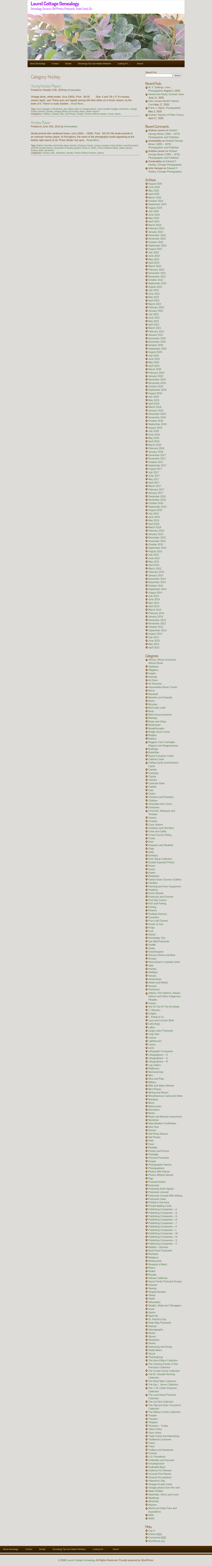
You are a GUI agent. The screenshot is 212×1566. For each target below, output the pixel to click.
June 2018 (154, 434)
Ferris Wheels (156, 893)
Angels (152, 673)
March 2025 (154, 197)
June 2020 (154, 359)
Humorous (154, 989)
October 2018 (155, 421)
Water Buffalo (155, 1491)
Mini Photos (154, 1089)
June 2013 (154, 640)
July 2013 (153, 637)
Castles (152, 786)
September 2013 (157, 630)
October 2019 (155, 386)
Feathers (153, 890)
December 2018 (157, 414)
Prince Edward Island (108, 148)
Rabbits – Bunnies (158, 1247)
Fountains (153, 917)
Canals (152, 776)
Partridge (153, 1154)
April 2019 (153, 403)
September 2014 (157, 589)
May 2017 (153, 479)
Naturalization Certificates (162, 1123)
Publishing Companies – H (162, 1219)
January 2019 (155, 410)
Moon (151, 1103)
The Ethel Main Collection (162, 1381)
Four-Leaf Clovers (158, 920)
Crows (151, 838)
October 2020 (155, 345)
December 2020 (157, 338)
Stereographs (155, 1329)
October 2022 (155, 280)
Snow (110, 114)
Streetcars (154, 1340)
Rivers (151, 1267)
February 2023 (156, 269)
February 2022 (156, 307)
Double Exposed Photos (161, 862)
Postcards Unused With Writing (165, 1195)
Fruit (150, 931)
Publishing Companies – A (162, 1209)
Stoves (152, 1336)
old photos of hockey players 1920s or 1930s (75, 148)
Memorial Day (156, 1072)
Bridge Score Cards (159, 732)
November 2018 (157, 417)
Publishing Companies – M (163, 1233)
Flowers (152, 910)
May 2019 (153, 400)
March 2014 (154, 609)
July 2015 (153, 554)
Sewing (152, 1288)
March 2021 (154, 328)
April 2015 (153, 565)
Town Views (154, 1432)
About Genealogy (37, 63)
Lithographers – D (158, 1055)
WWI (151, 1515)
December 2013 (157, 620)
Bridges (152, 735)
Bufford (152, 738)
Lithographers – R (158, 1061)
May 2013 (153, 644)
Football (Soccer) (157, 914)
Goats (151, 948)
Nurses (152, 1130)
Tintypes (153, 1422)
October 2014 (155, 585)
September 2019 (157, 390)
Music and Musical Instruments (165, 1116)
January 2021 (155, 335)
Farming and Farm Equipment (164, 886)
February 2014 (156, 613)
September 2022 (157, 283)
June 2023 (154, 256)
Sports (118, 114)
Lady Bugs (154, 1024)
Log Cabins (154, 1065)
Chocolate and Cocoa (160, 804)
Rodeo (152, 1271)
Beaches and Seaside (160, 697)
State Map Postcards (159, 1322)
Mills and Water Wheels (161, 1085)
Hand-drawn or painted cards (164, 962)
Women (152, 1505)
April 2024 (153, 221)
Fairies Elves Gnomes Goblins (164, 879)
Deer (151, 841)
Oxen (151, 1144)
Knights (152, 1013)
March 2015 (154, 568)
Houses (152, 986)
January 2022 (155, 310)
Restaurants (155, 1261)
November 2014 (157, 582)
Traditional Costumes (160, 1439)
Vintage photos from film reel (164, 1487)
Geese (152, 934)
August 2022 (155, 287)
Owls (151, 1140)
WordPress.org (156, 1541)
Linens (152, 1044)
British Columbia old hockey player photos (57, 145)
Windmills (153, 1501)
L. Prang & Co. (156, 1017)
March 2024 (154, 225)
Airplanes (153, 666)
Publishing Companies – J (162, 1223)
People (80, 114)
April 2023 (153, 262)
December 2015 (157, 537)
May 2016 (153, 520)
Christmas (153, 807)
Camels (152, 769)
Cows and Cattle (157, 831)
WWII (151, 1518)
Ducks (151, 869)
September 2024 (157, 204)
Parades (153, 1147)
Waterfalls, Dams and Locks (163, 1494)
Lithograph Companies (160, 1051)
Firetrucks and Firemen (161, 896)
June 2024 (154, 214)
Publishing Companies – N (162, 1236)
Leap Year (153, 1034)
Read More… (78, 103)
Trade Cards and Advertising (163, 1436)
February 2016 (156, 530)
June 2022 (154, 293)
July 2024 (153, 211)
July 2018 (153, 431)
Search (140, 63)
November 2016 (157, 500)
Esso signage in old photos (49, 109)
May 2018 (153, 438)
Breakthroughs (156, 728)
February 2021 (156, 331)
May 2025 (153, 190)
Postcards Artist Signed (161, 1188)
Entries (155, 1534)
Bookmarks (154, 725)
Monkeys (153, 1099)
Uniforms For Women (160, 1470)
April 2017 (153, 482)
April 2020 (153, 366)
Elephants (153, 876)
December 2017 (157, 455)
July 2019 (153, 396)
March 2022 (154, 304)
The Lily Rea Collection (161, 1401)
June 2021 (154, 317)
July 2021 (153, 314)
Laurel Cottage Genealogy (81, 1560)
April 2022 (153, 300)
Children (46, 114)
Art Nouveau (155, 683)
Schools (152, 1285)
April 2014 (153, 606)
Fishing (152, 907)
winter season (92, 111)
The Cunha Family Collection (164, 1371)
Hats (150, 965)
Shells (151, 1298)
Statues (152, 1326)
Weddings (153, 1498)
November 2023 (157, 238)
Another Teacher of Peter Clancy (166, 115)
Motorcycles (154, 1106)
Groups (152, 958)
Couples (152, 821)
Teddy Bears (155, 1350)
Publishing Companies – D (162, 1213)
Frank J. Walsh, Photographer (164, 108)
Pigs (150, 1178)
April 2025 (153, 194)
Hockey (55, 114)
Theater (152, 1415)
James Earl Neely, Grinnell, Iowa (166, 94)
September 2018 (157, 424)
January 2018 (155, 451)
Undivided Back (156, 1467)
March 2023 (154, 266)
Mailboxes (153, 1068)
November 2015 (157, 541)
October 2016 (155, 503)
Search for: (151, 72)
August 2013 (155, 633)
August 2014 (155, 592)
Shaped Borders (157, 1292)
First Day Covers (157, 900)
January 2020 (155, 376)
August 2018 (155, 427)
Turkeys (152, 1453)
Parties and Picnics (158, 1151)
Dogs (151, 848)
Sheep (151, 1295)
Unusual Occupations (160, 1477)
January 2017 (155, 493)
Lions (151, 1048)
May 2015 (153, 561)
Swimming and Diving (160, 1347)
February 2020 (156, 372)
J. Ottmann (154, 1010)
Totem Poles (155, 1429)
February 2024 (156, 228)
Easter (151, 872)
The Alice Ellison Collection (163, 1360)
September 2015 (157, 548)
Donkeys (153, 855)
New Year (153, 1127)
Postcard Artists (156, 1182)
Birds (151, 711)
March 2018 (154, 445)
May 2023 (153, 259)
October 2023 (155, 242)
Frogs (151, 927)
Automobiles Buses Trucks (162, 687)
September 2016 (157, 506)
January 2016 (155, 534)
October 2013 (155, 627)
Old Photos (70, 114)
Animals (152, 677)
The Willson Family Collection (164, 1412)
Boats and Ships (157, 721)
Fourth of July (155, 924)
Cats (150, 790)
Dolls (151, 852)
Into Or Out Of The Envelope (164, 1006)
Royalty (152, 1274)
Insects (152, 1003)
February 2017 (156, 489)
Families (153, 883)
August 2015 (155, 551)
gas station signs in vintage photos (79, 109)
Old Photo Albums (158, 1134)
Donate (68, 63)
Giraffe (152, 944)
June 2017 (154, 475)
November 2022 (157, 276)
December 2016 (157, 496)
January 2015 (155, 575)
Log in (151, 1530)
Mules (151, 1113)
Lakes (151, 1027)
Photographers (156, 1168)
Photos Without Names (96, 114)
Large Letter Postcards (160, 1030)
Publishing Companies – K (162, 1226)
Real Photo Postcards (160, 1250)
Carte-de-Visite (156, 783)
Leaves (152, 1037)
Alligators (153, 670)
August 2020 (155, 352)
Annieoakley (74, 90)
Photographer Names (160, 1164)
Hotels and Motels (158, 982)
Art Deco (153, 680)
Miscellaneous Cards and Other (165, 1096)
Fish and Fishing (157, 903)
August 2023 (155, 249)
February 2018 (156, 448)
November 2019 (157, 383)
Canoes (152, 780)
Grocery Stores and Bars (161, 955)
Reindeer (153, 1254)
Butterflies (153, 752)
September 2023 (157, 245)
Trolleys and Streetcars (161, 1450)
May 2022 (153, 297)
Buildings (153, 749)
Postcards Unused (158, 1192)
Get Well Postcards (158, 941)
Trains (151, 1443)
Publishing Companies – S (162, 1240)
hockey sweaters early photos (108, 145)
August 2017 (155, 469)
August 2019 (155, 393)
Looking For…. (123, 63)
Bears (151, 701)
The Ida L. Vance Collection (163, 1384)
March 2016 (154, 527)
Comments (157, 1537)
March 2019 (154, 407)
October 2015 (155, 544)
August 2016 (155, 510)
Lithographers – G (158, 1058)
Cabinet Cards (156, 759)
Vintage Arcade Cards (160, 1484)
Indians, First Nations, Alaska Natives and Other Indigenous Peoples (164, 996)
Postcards (153, 1185)
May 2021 (153, 321)
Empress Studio (85, 145)
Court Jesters (155, 824)
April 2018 (153, 441)
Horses (152, 975)
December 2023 (157, 235)
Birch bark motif (156, 707)
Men (62, 114)
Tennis (151, 1353)
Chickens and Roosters (161, 797)
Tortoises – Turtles (158, 1426)
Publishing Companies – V (162, 1243)
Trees (151, 1446)
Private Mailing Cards (160, 1206)
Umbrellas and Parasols (161, 1460)
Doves (151, 865)
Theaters (153, 1419)
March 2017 (154, 486)
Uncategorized (156, 1463)
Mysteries (60, 153)
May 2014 (153, 603)
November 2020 (157, 341)
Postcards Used (157, 1199)
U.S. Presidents (156, 1456)
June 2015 (154, 558)
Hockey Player (40, 122)
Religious (153, 1257)
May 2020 (153, 362)
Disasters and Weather (160, 845)
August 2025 (155, 183)
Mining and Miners (158, 1092)
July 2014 (153, 596)
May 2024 (153, 218)
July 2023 (153, 252)
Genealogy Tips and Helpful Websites (94, 63)
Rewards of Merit (157, 1264)
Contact (55, 63)
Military (152, 1082)
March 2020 (154, 369)
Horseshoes (154, 979)
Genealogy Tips (156, 938)
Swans (152, 1343)
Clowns (152, 817)
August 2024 (155, 208)
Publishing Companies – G (162, 1216)
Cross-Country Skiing (160, 835)
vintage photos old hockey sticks (69, 111)
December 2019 (157, 379)
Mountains (154, 1109)
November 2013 (157, 623)
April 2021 (153, 324)
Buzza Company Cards (161, 756)
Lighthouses (155, 1041)
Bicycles (152, 704)
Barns (151, 690)
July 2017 (153, 472)
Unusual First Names (159, 1474)
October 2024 (155, 201)
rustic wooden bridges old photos (113, 109)
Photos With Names (159, 1171)
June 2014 (154, 599)
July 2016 (153, 513)
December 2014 (157, 579)
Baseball (153, 694)
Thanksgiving (155, 1357)
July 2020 (153, 355)
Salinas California (158, 1278)
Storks (151, 1333)
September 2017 (157, 465)
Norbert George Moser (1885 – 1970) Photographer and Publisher (164, 134)
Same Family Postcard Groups (165, 1281)
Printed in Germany (159, 1202)
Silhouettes (154, 1302)
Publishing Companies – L (162, 1230)
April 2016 (153, 524)
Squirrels (153, 1316)
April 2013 (153, 647)
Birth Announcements (160, 714)
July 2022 (153, 290)
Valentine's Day (156, 1480)
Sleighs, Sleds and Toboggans (164, 1305)
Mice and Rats (156, 1078)
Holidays (153, 972)
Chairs (151, 793)
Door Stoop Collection (160, 859)
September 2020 (157, 348)
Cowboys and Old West (161, 828)
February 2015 (156, 572)
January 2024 (155, 232)
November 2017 (157, 458)
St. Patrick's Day (157, 1319)
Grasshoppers (156, 951)
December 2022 (157, 273)
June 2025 (154, 187)
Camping (153, 773)
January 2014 (155, 616)
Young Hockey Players (46, 85)
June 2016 (154, 517)
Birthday (152, 718)
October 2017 (155, 462)
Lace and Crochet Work (161, 1020)
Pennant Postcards (158, 1157)
